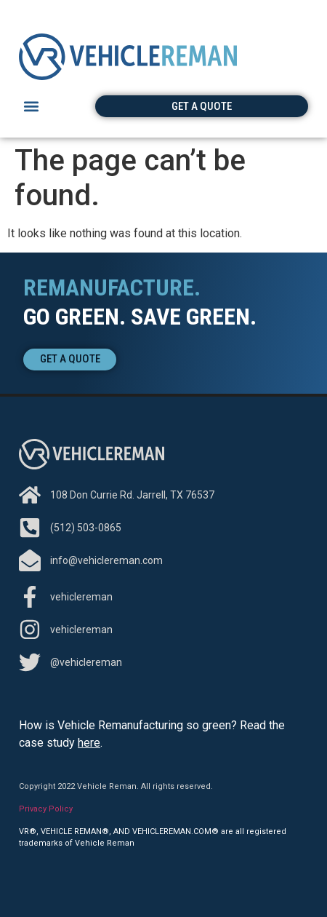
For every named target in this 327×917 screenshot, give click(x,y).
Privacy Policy (46, 809)
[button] (31, 107)
